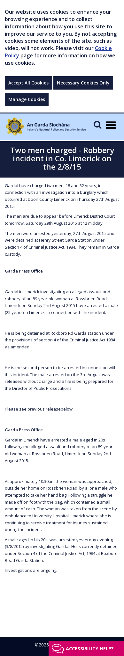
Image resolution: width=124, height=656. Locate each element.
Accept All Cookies (28, 83)
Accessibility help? (90, 648)
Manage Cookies (26, 99)
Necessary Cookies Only (83, 83)
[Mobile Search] (97, 124)
